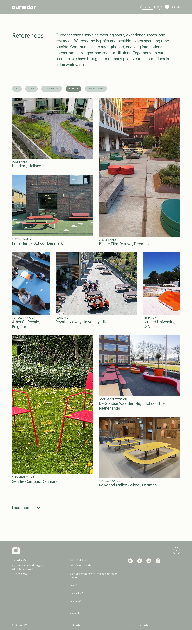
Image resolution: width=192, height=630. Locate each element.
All (16, 89)
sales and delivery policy (138, 625)
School (73, 89)
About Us (60, 10)
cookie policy (75, 625)
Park (31, 89)
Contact (147, 7)
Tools (111, 4)
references (82, 4)
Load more (21, 508)
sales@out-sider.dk (80, 565)
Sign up (73, 613)
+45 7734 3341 (78, 560)
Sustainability (98, 4)
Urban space (95, 89)
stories (121, 4)
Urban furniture (64, 4)
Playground (51, 89)
